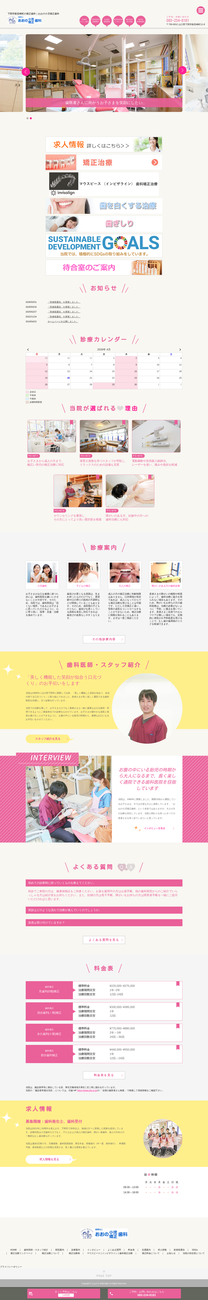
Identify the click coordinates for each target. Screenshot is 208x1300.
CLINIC (107, 21)
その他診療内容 (104, 639)
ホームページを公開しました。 (63, 321)
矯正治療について (50, 1253)
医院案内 (59, 1250)
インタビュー (93, 1250)
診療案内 (75, 1250)
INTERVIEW (118, 21)
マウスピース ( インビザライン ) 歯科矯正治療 (110, 1253)
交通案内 (146, 1250)
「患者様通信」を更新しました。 (64, 302)
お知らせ (171, 1253)
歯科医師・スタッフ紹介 (36, 1250)
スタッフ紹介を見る (48, 738)
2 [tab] (31, 118)
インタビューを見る (154, 828)
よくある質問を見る (104, 939)
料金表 (131, 1250)
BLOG (141, 21)
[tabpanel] (104, 73)
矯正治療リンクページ (21, 1253)
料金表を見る (104, 1075)
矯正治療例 (74, 1253)
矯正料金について (151, 1253)
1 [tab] (27, 118)
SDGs (195, 1250)
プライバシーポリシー (11, 1266)
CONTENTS (95, 21)
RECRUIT (129, 21)
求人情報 (162, 1250)
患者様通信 (179, 1250)
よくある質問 (114, 1250)
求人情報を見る (49, 1159)
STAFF (84, 21)
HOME (13, 1250)
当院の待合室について (194, 1253)
